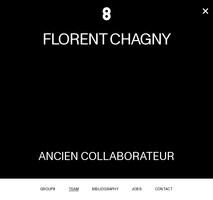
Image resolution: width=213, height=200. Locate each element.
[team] (205, 11)
